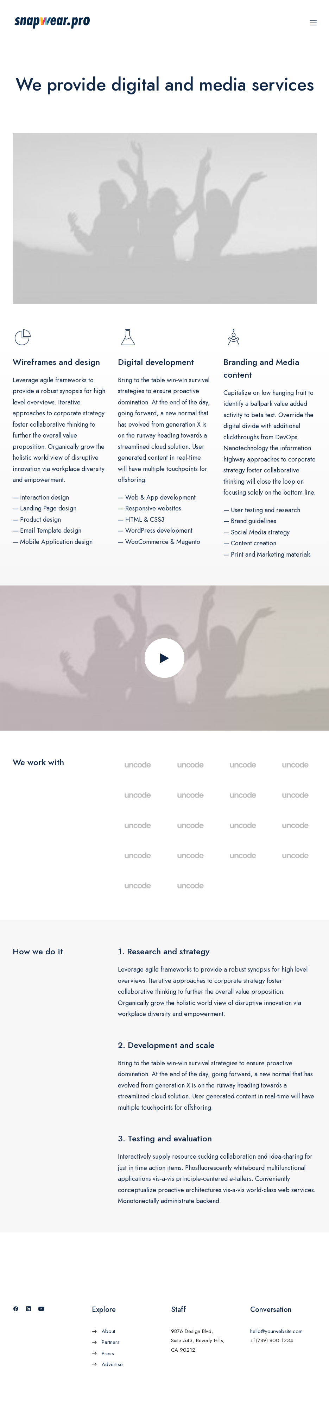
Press (108, 1353)
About (108, 1331)
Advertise (112, 1364)
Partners (111, 1342)
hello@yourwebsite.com (276, 1331)
